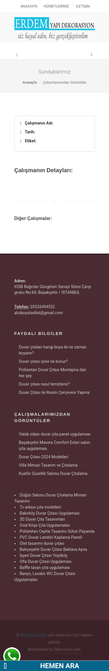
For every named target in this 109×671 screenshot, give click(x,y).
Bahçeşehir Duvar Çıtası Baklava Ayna (53, 549)
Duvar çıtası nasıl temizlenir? (44, 384)
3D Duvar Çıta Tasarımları (42, 519)
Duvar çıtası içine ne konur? (43, 361)
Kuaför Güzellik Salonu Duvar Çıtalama (53, 473)
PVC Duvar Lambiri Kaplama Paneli (51, 537)
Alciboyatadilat (33, 635)
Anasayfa (28, 6)
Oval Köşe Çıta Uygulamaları (45, 525)
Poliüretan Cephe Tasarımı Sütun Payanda (57, 531)
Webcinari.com (67, 649)
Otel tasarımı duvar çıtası (42, 543)
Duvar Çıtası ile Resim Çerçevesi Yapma (54, 392)
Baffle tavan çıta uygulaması (45, 567)
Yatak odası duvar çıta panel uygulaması (55, 434)
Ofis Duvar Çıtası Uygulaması (46, 561)
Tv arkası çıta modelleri (40, 507)
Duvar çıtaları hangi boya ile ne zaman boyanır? (53, 350)
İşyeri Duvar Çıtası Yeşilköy (44, 555)
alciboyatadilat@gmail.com (38, 312)
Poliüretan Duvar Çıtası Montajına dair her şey (52, 372)
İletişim (83, 6)
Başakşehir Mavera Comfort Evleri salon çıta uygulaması (54, 445)
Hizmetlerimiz (56, 6)
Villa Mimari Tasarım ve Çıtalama (48, 465)
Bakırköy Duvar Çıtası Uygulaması (50, 513)
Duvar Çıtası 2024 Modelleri (43, 457)
